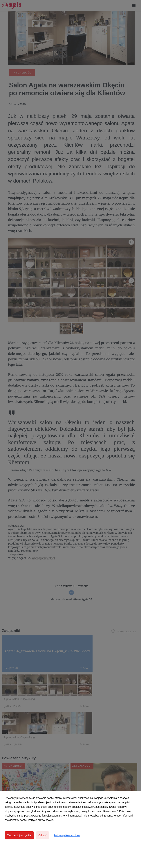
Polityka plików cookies (67, 835)
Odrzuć (42, 835)
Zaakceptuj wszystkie (19, 835)
